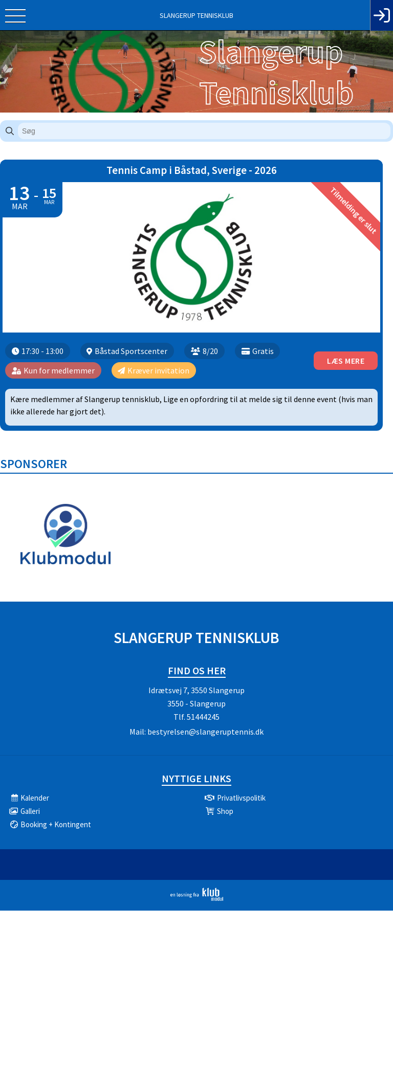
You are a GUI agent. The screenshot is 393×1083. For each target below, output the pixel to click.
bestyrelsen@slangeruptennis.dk (205, 731)
